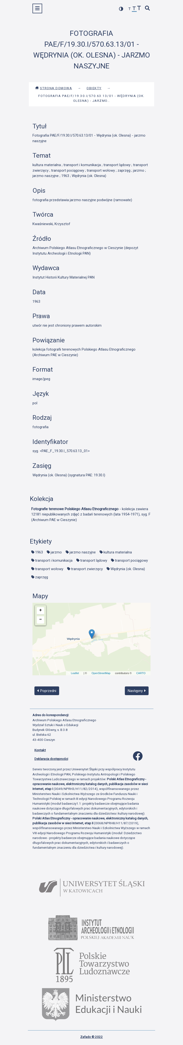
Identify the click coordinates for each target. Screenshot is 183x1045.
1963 (39, 552)
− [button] (40, 619)
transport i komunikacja (53, 560)
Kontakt (40, 750)
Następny (137, 691)
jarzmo (56, 552)
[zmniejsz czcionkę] (129, 9)
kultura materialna (117, 552)
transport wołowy (49, 569)
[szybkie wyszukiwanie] (147, 8)
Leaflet (75, 673)
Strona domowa (53, 88)
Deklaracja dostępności (51, 759)
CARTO (140, 673)
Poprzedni (46, 691)
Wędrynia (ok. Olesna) (128, 569)
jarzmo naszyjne (83, 552)
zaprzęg (41, 577)
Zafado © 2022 (91, 1037)
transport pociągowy (131, 560)
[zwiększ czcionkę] (139, 8)
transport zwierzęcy (87, 569)
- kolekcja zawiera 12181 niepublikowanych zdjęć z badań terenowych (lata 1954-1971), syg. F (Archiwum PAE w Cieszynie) (91, 514)
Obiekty (94, 88)
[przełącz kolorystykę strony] (121, 9)
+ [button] (40, 610)
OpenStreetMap (101, 673)
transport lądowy (93, 560)
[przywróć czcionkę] (134, 9)
